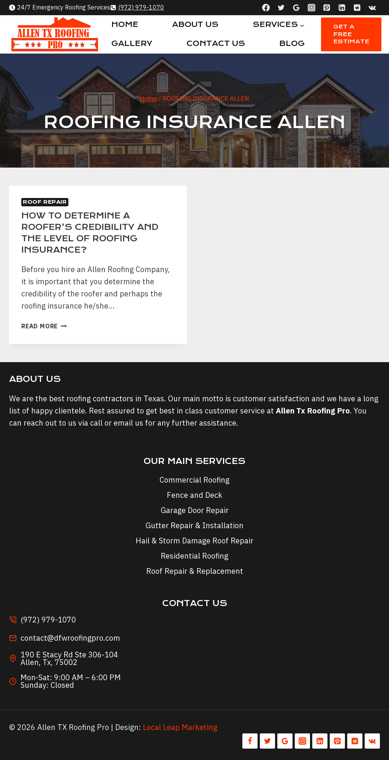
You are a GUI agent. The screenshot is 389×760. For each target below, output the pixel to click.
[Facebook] (266, 7)
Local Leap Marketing (180, 727)
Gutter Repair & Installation (194, 525)
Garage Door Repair (195, 510)
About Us (195, 24)
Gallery (131, 43)
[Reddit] (357, 7)
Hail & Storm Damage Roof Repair (194, 540)
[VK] (372, 7)
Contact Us (216, 43)
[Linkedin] (341, 7)
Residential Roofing (194, 556)
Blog (292, 43)
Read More (44, 326)
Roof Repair (45, 202)
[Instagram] (311, 7)
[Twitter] (281, 7)
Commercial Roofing (194, 480)
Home (124, 24)
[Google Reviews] (296, 7)
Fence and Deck (194, 495)
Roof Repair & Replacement (194, 571)
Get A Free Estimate (351, 34)
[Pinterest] (326, 7)
